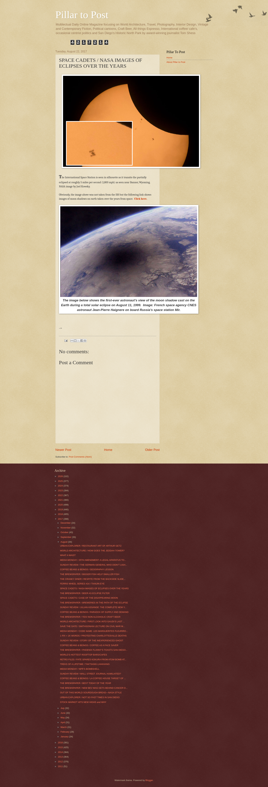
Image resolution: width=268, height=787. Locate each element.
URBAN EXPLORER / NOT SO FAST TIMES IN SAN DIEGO (89, 697)
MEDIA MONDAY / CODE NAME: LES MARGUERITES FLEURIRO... (94, 631)
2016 (60, 742)
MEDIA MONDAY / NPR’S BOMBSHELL (79, 669)
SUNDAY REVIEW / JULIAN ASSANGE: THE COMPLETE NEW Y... (93, 607)
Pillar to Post (81, 14)
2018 (60, 514)
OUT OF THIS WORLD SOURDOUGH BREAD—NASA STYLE (91, 692)
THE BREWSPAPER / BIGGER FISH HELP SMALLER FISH (89, 574)
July (63, 708)
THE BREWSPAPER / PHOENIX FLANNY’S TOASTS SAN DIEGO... (93, 650)
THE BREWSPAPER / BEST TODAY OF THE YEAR (85, 683)
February (65, 731)
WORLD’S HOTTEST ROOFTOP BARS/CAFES (83, 654)
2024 (60, 485)
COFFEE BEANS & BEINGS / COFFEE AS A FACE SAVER (89, 645)
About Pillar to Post (175, 62)
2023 (60, 490)
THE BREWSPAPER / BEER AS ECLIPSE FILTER (85, 593)
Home (108, 450)
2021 (60, 500)
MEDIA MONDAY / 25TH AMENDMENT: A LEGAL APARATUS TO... (93, 560)
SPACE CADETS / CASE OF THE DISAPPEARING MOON (89, 598)
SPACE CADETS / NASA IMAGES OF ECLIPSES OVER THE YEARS (94, 588)
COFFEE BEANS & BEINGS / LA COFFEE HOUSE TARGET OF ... (93, 678)
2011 (60, 766)
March (64, 727)
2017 (60, 519)
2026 (60, 476)
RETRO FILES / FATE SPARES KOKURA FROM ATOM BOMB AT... (93, 659)
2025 (60, 481)
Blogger (149, 780)
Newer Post (63, 450)
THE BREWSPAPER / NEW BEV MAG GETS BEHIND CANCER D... (94, 688)
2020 (60, 504)
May (63, 717)
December (66, 523)
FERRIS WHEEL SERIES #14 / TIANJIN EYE (82, 583)
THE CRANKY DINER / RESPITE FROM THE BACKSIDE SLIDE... (92, 579)
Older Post (152, 450)
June (63, 713)
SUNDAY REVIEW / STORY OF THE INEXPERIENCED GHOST (91, 640)
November (66, 527)
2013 (60, 756)
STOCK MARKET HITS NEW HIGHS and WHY (83, 702)
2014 (60, 752)
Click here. (140, 198)
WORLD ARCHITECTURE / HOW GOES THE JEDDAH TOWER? (92, 550)
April (63, 722)
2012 (60, 761)
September (66, 537)
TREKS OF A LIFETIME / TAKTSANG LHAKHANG (85, 664)
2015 (60, 747)
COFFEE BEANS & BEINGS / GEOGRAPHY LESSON (86, 569)
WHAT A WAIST (68, 555)
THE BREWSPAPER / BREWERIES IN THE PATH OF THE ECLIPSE (94, 602)
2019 (60, 509)
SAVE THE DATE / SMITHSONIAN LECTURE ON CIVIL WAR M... (92, 626)
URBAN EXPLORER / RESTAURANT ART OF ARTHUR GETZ (90, 546)
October (65, 532)
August (64, 542)
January (65, 736)
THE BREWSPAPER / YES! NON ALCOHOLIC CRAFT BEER (90, 617)
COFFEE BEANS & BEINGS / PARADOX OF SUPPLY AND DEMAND (94, 612)
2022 (60, 495)
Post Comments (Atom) (80, 456)
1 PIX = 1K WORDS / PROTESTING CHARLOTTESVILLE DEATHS (93, 635)
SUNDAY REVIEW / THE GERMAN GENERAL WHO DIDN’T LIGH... (93, 565)
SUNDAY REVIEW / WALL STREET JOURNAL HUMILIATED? (90, 673)
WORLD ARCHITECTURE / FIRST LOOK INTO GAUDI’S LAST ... (92, 621)
